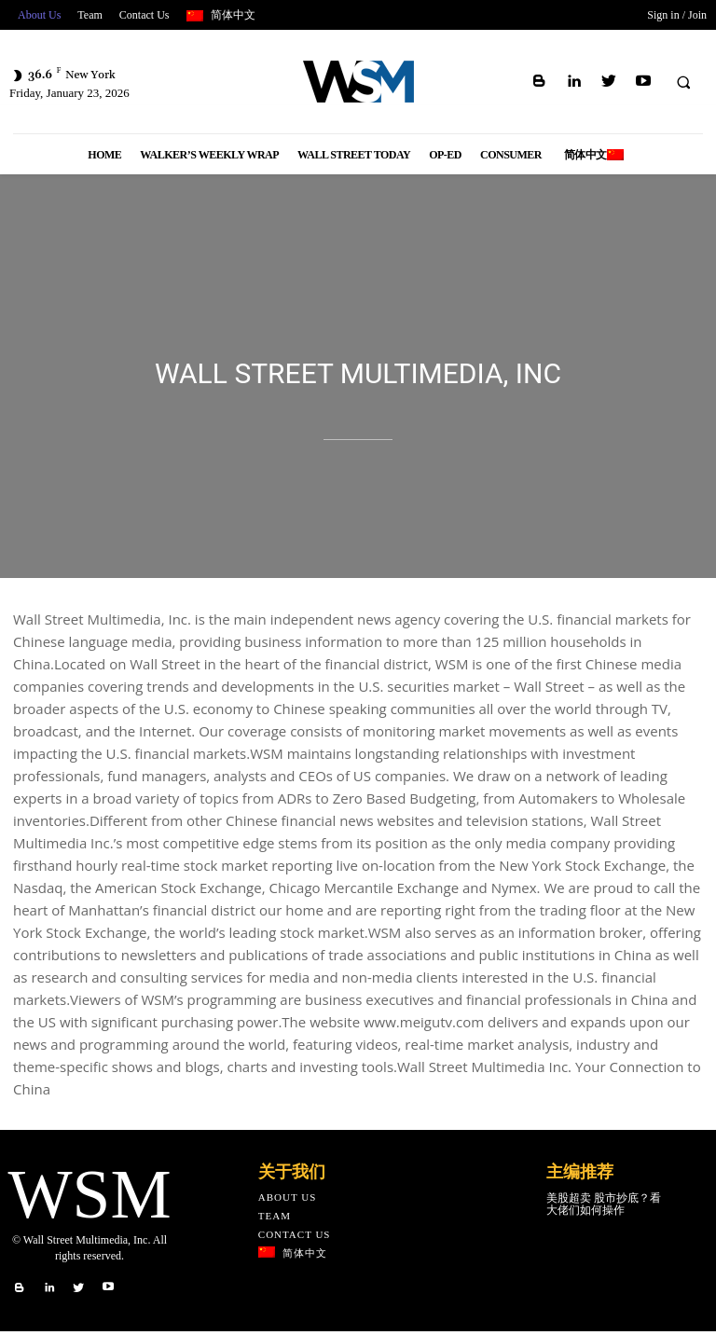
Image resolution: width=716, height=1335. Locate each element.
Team (274, 1217)
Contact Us (294, 1236)
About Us (287, 1198)
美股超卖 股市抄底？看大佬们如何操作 (603, 1206)
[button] (683, 82)
